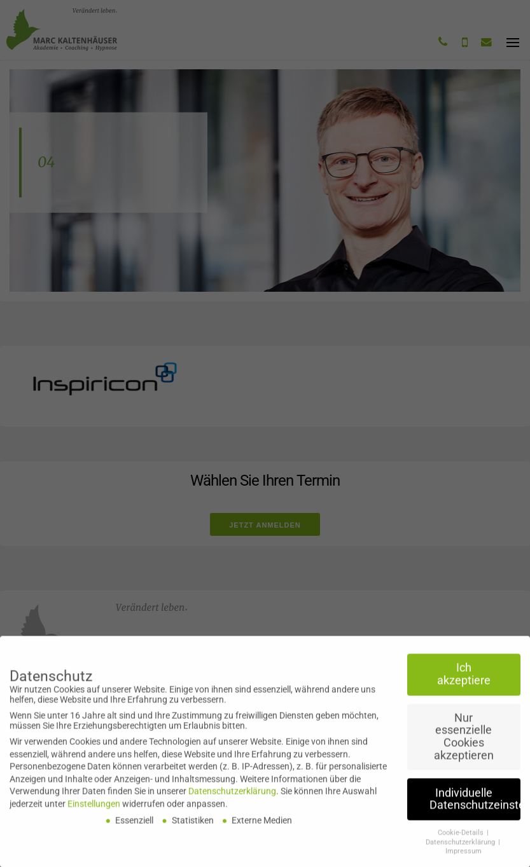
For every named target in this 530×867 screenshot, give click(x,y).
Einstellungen (93, 809)
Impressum (463, 856)
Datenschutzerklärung (232, 796)
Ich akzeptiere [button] (464, 679)
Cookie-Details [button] (461, 838)
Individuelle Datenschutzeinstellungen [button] (474, 804)
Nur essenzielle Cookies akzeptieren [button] (464, 742)
